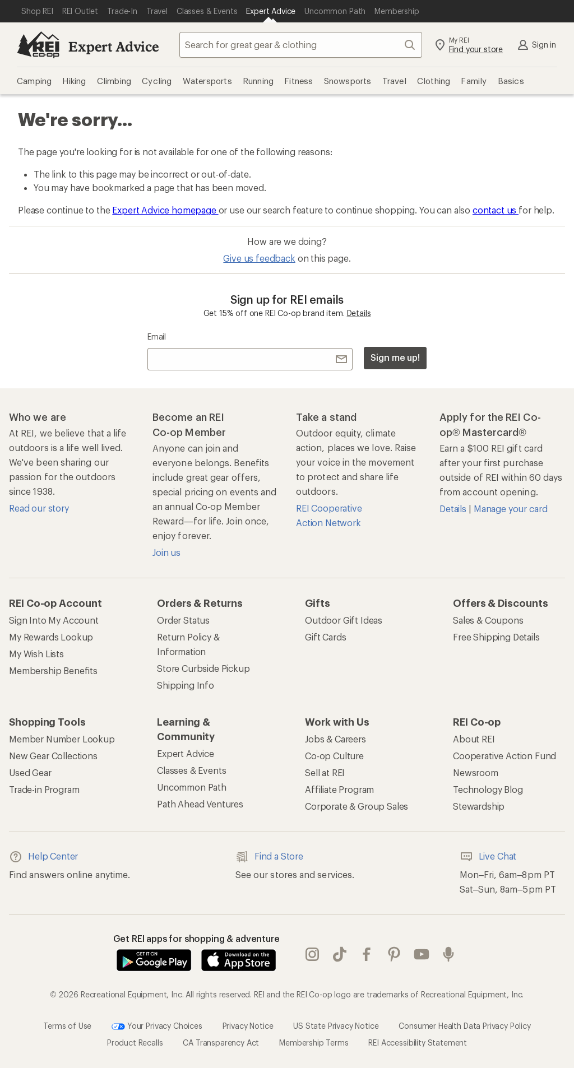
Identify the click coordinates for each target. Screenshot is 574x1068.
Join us (166, 552)
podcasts (448, 954)
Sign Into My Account (54, 620)
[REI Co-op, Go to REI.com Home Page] (38, 44)
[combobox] (300, 45)
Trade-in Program (44, 789)
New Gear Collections (53, 755)
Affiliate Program (339, 789)
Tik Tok (340, 954)
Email (156, 336)
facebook (367, 954)
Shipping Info (185, 685)
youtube (421, 954)
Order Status (183, 620)
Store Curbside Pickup (203, 668)
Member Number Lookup (62, 738)
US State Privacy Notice (335, 1025)
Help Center (43, 856)
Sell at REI (325, 772)
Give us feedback (259, 258)
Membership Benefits (53, 670)
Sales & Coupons (488, 620)
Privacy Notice (248, 1025)
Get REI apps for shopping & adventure (196, 938)
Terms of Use (67, 1025)
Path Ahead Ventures (200, 803)
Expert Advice (113, 46)
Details (359, 313)
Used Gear (30, 772)
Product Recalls (135, 1042)
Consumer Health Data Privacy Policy (464, 1025)
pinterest (394, 954)
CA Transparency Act (221, 1042)
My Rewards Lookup (51, 636)
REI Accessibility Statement (417, 1042)
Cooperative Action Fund (504, 755)
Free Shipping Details (496, 636)
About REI (474, 738)
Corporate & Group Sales (356, 806)
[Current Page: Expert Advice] (271, 11)
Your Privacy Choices (157, 1026)
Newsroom (475, 772)
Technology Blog (488, 789)
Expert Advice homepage (165, 210)
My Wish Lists (36, 653)
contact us (496, 210)
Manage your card (510, 508)
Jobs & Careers (335, 738)
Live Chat (488, 856)
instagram (312, 954)
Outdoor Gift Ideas (343, 620)
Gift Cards (325, 636)
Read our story (39, 508)
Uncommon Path (191, 787)
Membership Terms (313, 1042)
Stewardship (478, 806)
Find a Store (269, 856)
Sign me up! (395, 357)
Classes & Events (191, 770)
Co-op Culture (334, 755)
